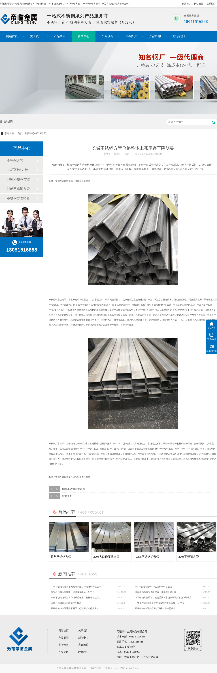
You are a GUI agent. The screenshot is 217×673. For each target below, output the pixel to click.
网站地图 (198, 3)
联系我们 (211, 3)
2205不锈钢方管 (18, 189)
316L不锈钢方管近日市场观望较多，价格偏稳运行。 (76, 597)
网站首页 (12, 36)
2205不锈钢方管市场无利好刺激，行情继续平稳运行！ (77, 586)
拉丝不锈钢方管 (61, 556)
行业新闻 (41, 133)
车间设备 (107, 36)
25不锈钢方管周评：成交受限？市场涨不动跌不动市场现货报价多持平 (164, 597)
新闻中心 (83, 36)
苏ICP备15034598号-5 (127, 668)
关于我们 (36, 36)
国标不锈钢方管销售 (73, 489)
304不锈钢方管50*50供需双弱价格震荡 (153, 586)
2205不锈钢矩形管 (147, 556)
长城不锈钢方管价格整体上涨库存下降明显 (155, 592)
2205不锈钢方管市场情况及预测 (66, 603)
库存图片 (131, 36)
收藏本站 (186, 3)
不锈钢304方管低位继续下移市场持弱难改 (155, 608)
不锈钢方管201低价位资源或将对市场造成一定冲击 (159, 603)
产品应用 (155, 36)
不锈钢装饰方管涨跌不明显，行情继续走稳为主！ (75, 608)
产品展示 (59, 36)
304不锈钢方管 (17, 170)
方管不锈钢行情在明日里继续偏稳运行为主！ (72, 592)
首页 (20, 133)
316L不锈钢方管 (18, 179)
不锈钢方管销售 (18, 198)
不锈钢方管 (15, 160)
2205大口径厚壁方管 (106, 556)
